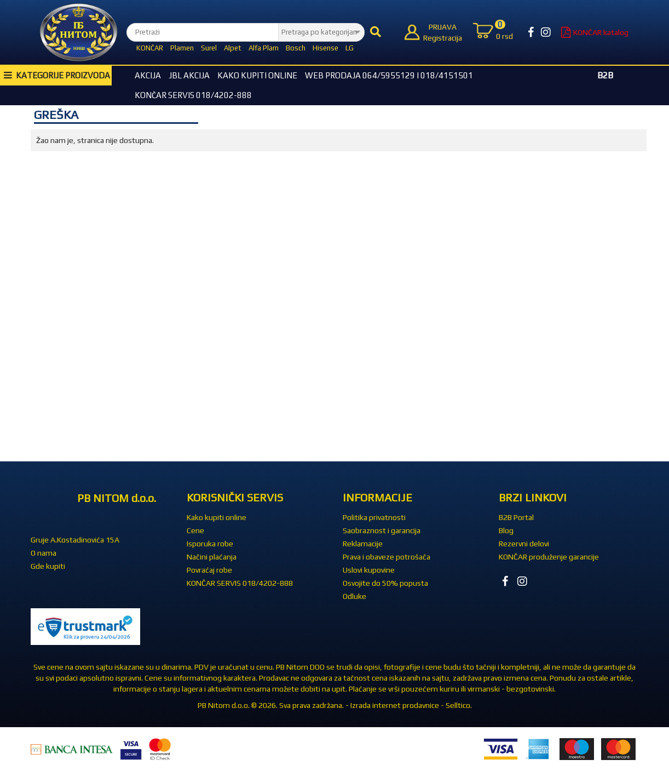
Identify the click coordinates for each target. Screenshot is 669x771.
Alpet (232, 48)
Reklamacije (363, 543)
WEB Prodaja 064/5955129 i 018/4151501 (389, 75)
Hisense (325, 48)
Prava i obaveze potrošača (386, 556)
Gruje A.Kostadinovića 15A (75, 539)
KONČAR (149, 48)
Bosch (295, 48)
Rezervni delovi (524, 543)
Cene (195, 530)
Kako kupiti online (257, 75)
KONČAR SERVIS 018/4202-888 (193, 95)
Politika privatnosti (374, 517)
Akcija (148, 75)
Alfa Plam (264, 48)
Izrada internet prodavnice (394, 705)
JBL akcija (189, 75)
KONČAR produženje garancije (549, 556)
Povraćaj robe (209, 570)
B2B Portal (516, 517)
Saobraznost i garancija (381, 530)
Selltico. (459, 705)
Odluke (354, 596)
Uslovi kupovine (369, 570)
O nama (43, 553)
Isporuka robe (210, 543)
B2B (605, 75)
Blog (506, 530)
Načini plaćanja (212, 556)
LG (349, 48)
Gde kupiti (48, 566)
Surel (209, 48)
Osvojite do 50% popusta (385, 583)
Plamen (182, 48)
